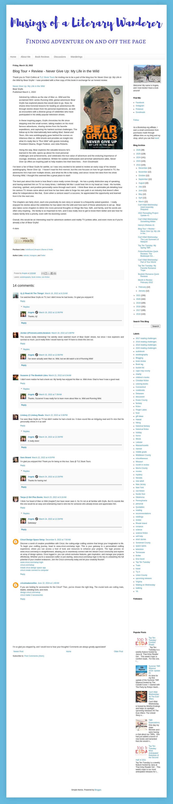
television (140, 549)
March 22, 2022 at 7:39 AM (50, 394)
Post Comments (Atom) (34, 656)
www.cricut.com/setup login (31, 562)
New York (140, 487)
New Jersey (141, 484)
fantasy (139, 403)
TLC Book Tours (47, 77)
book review (36, 277)
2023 (138, 161)
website (26, 255)
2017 (138, 310)
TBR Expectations (154, 721)
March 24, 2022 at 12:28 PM (51, 437)
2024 (138, 157)
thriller (138, 555)
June (141, 190)
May (141, 194)
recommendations (143, 513)
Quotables (140, 507)
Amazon (37, 249)
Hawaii (138, 419)
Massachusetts (142, 445)
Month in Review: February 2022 (145, 281)
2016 (138, 314)
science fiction (142, 533)
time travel (140, 559)
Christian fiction (142, 380)
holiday (139, 432)
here (157, 138)
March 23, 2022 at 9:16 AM (55, 497)
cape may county (143, 371)
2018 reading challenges (146, 342)
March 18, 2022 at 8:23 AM (56, 293)
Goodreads (140, 112)
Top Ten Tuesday (143, 562)
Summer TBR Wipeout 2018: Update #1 (154, 669)
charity (138, 374)
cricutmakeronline (28, 583)
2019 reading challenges (146, 345)
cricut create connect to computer (34, 570)
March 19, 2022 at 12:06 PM (51, 312)
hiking (138, 423)
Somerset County (143, 543)
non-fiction (46, 277)
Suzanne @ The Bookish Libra (34, 375)
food (137, 413)
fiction (138, 406)
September (143, 179)
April (141, 198)
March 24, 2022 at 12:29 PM (51, 477)
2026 (138, 150)
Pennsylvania (141, 500)
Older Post (118, 651)
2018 (138, 306)
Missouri (139, 462)
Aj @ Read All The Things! (32, 293)
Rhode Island (141, 523)
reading (139, 510)
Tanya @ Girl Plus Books (31, 497)
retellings (139, 517)
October (142, 175)
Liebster (139, 442)
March (141, 202)
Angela (31, 312)
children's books (142, 377)
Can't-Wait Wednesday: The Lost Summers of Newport (148, 239)
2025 (138, 154)
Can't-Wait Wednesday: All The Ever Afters (154, 695)
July (141, 187)
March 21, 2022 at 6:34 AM (60, 375)
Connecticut (141, 387)
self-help (139, 536)
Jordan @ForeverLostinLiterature (35, 333)
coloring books (142, 384)
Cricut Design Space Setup (32, 540)
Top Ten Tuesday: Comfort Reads (152, 641)
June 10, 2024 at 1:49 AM (48, 583)
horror (138, 436)
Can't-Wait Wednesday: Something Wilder (148, 220)
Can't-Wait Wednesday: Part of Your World (148, 261)
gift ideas (139, 416)
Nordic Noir (140, 494)
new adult (140, 481)
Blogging (139, 358)
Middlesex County (143, 455)
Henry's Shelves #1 (146, 225)
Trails (138, 565)
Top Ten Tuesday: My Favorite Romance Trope (147, 268)
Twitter (43, 255)
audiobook (140, 351)
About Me (25, 56)
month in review (142, 465)
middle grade (141, 452)
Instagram (33, 255)
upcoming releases (144, 578)
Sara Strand (25, 457)
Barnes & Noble (47, 249)
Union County (141, 575)
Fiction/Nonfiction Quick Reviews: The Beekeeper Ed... (148, 253)
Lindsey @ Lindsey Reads (32, 415)
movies (139, 471)
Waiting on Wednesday (145, 585)
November (143, 172)
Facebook (140, 102)
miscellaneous (142, 458)
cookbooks (140, 390)
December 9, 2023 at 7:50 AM (58, 540)
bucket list (140, 368)
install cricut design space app (33, 568)
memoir (139, 449)
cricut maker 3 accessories (31, 595)
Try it (138, 572)
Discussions (60, 56)
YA (137, 591)
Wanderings (76, 56)
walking (139, 588)
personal (139, 504)
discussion (140, 397)
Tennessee (140, 552)
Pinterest (139, 109)
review (138, 520)
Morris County (142, 468)
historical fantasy (143, 426)
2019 (138, 303)
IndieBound (29, 249)
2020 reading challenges (146, 348)
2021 (138, 295)
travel (138, 569)
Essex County (141, 400)
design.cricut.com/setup (30, 592)
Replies (26, 307)
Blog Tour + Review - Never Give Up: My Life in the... (149, 231)
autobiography (25, 277)
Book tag (139, 364)
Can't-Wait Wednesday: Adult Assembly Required (148, 207)
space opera (141, 546)
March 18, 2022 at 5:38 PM (62, 333)
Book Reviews (42, 56)
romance (139, 526)
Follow (136, 120)
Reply (22, 301)
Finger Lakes (141, 410)
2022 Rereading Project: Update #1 (148, 214)
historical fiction (142, 429)
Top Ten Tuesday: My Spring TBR (147, 246)
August (142, 183)
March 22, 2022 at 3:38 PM (56, 415)
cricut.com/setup (27, 565)
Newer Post (18, 651)
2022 (138, 165)
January (142, 291)
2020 (138, 299)
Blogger (98, 790)
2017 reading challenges (146, 338)
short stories (141, 539)
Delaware (140, 393)
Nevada (139, 478)
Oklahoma (140, 497)
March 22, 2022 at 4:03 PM (43, 457)
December (143, 168)
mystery (139, 475)
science (139, 530)
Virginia (139, 582)
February (143, 287)
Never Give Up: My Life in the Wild (29, 86)
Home (13, 56)
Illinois (138, 439)
